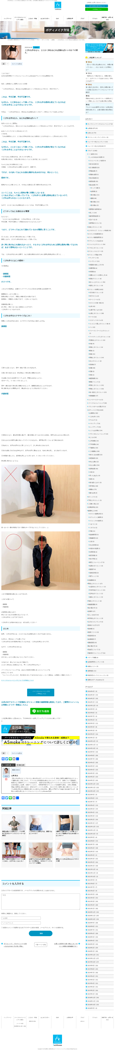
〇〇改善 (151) (92, 156)
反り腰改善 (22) (94, 170)
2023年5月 (91, 811)
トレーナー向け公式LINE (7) (97, 148)
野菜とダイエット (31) (96, 387)
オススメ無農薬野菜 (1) (95, 239)
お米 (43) (92, 308)
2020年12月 (92, 914)
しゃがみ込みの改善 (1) (96, 159)
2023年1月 (91, 825)
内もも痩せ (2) (94, 464)
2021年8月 (91, 886)
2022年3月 (91, 861)
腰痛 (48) (93, 200)
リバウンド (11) (94, 263)
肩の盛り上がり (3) (95, 485)
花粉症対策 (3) (94, 575)
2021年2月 (91, 907)
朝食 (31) (92, 356)
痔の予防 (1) (93, 561)
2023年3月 (91, 818)
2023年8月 (91, 800)
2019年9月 (91, 968)
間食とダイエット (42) (96, 391)
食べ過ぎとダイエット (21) (98, 394)
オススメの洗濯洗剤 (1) (95, 236)
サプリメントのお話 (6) (95, 243)
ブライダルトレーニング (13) (98, 436)
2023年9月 (91, 797)
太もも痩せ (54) (94, 467)
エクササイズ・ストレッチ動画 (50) (99, 233)
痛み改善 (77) (93, 187)
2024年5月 (91, 768)
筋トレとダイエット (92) (97, 284)
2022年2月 (91, 864)
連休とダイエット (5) (96, 599)
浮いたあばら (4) (94, 478)
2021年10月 (92, 879)
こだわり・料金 (31, 20)
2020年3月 (91, 946)
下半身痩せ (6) (94, 446)
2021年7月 (91, 889)
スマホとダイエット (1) (95, 250)
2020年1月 (91, 953)
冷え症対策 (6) (94, 547)
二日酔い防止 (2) (93, 506)
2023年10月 (92, 793)
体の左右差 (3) (94, 166)
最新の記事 (21, 767)
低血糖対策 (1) (94, 537)
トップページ (6, 20)
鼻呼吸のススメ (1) (95, 225)
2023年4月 (91, 814)
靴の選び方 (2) (92, 648)
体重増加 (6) (93, 270)
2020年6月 (91, 936)
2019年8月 (91, 971)
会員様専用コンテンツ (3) (96, 664)
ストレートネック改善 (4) (97, 163)
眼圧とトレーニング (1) (96, 564)
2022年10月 (92, 836)
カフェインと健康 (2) (96, 519)
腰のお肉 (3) (93, 495)
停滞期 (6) (92, 274)
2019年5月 (91, 982)
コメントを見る (17, 66)
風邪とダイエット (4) (96, 288)
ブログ (83, 20)
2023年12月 (92, 786)
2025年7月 (91, 718)
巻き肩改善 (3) (94, 180)
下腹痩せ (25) (93, 450)
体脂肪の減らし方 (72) (96, 267)
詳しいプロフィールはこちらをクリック (62, 791)
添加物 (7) (92, 367)
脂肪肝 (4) (92, 571)
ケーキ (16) (92, 319)
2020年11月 (92, 918)
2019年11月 (92, 960)
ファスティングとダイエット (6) (99, 339)
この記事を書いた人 (9, 767)
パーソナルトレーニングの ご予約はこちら (41, 695)
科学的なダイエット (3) (95, 620)
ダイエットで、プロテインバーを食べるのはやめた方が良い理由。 (15, 947)
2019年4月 (91, 985)
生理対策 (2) (93, 554)
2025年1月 (91, 740)
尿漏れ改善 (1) (94, 177)
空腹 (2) (91, 373)
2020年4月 (91, 943)
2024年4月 (91, 772)
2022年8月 (91, 843)
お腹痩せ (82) (93, 415)
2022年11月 (92, 832)
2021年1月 (91, 911)
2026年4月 (91, 693)
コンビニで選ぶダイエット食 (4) (99, 326)
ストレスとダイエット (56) (96, 246)
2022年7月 (91, 847)
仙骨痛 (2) (94, 193)
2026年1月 (91, 704)
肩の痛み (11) (95, 197)
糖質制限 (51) (93, 380)
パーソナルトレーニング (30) (97, 405)
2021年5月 (91, 896)
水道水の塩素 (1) (94, 551)
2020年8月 (91, 928)
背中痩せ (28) (93, 488)
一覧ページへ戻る (40, 947)
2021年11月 (92, 875)
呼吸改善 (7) (93, 173)
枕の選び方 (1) (92, 610)
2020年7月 (91, 932)
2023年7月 (91, 804)
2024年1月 (91, 782)
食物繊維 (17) (93, 398)
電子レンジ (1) (94, 578)
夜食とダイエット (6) (96, 349)
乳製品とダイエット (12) (97, 342)
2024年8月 (91, 758)
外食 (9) (91, 346)
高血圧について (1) (94, 652)
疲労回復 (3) (93, 558)
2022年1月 (91, 868)
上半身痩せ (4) (94, 443)
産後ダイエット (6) (95, 281)
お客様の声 (70, 20)
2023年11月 (92, 790)
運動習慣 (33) (92, 645)
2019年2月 (91, 992)
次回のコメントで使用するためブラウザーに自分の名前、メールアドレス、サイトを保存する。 (34, 930)
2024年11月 (92, 747)
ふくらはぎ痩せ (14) (95, 433)
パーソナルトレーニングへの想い (19, 20)
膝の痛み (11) (95, 204)
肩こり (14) (92, 215)
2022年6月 (91, 850)
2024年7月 (91, 761)
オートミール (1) (94, 302)
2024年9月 (91, 754)
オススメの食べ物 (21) (96, 305)
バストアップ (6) (94, 426)
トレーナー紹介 (20, 1025)
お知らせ (82, 1023)
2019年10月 (92, 964)
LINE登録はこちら (97, 10)
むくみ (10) (92, 440)
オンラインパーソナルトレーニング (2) (100, 126)
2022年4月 (91, 857)
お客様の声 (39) (93, 130)
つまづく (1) (93, 526)
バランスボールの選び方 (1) (97, 409)
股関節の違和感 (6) (95, 211)
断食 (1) (91, 353)
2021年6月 (91, 893)
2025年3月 (91, 733)
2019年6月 (91, 978)
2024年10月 (92, 750)
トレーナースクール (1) (95, 402)
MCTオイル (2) (94, 298)
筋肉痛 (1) (91, 631)
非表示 (17, 772)
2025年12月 (92, 708)
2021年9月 (91, 882)
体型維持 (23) (93, 460)
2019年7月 (91, 975)
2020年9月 (91, 925)
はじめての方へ (44, 20)
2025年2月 (91, 736)
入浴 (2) (91, 544)
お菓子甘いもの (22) (95, 312)
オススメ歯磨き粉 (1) (96, 516)
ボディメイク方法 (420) (95, 412)
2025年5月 (91, 726)
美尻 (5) (91, 481)
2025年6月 (91, 722)
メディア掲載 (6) (93, 660)
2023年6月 (91, 807)
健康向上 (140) (92, 513)
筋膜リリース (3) (93, 634)
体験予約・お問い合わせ (108, 20)
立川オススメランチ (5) (95, 624)
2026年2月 (91, 701)
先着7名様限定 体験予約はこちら (97, 6)
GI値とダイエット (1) (95, 229)
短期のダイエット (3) (96, 568)
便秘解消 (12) (93, 540)
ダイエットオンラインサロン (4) (98, 139)
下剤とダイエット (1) (95, 502)
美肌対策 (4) (92, 638)
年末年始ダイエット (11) (97, 592)
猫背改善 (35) (93, 184)
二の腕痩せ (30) (94, 453)
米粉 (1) (91, 377)
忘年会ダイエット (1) (96, 596)
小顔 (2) (91, 474)
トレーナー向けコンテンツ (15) (98, 144)
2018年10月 (92, 1007)
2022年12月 (92, 829)
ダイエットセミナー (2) (95, 253)
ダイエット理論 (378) (95, 257)
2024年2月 (91, 779)
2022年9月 (91, 839)
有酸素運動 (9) (92, 607)
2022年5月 (91, 854)
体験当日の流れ (32, 1023)
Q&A (57, 20)
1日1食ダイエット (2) (96, 295)
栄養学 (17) (91, 613)
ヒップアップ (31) (95, 429)
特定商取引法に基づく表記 (20, 1028)
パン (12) (92, 329)
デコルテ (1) (93, 422)
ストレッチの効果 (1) (96, 523)
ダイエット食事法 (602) (95, 292)
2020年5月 (91, 939)
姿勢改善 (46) (93, 471)
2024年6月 (91, 765)
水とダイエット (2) (95, 363)
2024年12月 (92, 743)
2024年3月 (91, 775)
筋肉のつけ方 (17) (93, 627)
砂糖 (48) (92, 370)
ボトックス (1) (92, 499)
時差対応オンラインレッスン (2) (98, 677)
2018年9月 (91, 1010)
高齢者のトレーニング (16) (96, 655)
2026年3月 (91, 697)
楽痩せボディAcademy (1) (96, 682)
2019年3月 (91, 989)
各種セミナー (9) (93, 668)
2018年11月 (92, 1003)
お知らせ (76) (92, 135)
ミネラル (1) (93, 530)
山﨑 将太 (14, 778)
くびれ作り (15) (94, 419)
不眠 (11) (92, 533)
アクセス (95, 20)
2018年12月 (92, 1000)
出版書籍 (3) (92, 582)
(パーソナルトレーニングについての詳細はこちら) (17, 682)
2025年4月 (91, 729)
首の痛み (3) (94, 207)
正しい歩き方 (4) (93, 617)
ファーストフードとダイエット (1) (99, 334)
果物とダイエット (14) (96, 360)
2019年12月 (92, 957)
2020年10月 (92, 921)
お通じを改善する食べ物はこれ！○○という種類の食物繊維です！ (66, 947)
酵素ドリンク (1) (94, 384)
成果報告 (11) (92, 673)
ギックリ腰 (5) (95, 190)
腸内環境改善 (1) (94, 218)
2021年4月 (91, 900)
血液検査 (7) (92, 641)
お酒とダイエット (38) (96, 315)
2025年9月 (91, 711)
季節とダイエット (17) (95, 586)
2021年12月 (92, 871)
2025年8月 (91, 715)
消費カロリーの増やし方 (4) (98, 277)
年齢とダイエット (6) (95, 603)
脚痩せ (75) (92, 492)
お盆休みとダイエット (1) (97, 589)
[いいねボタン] (3, 66)
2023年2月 (91, 822)
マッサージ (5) (94, 260)
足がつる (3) (93, 222)
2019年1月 (91, 996)
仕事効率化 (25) (93, 509)
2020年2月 (91, 950)
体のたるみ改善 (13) (95, 457)
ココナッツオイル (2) (96, 322)
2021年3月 (91, 903)
